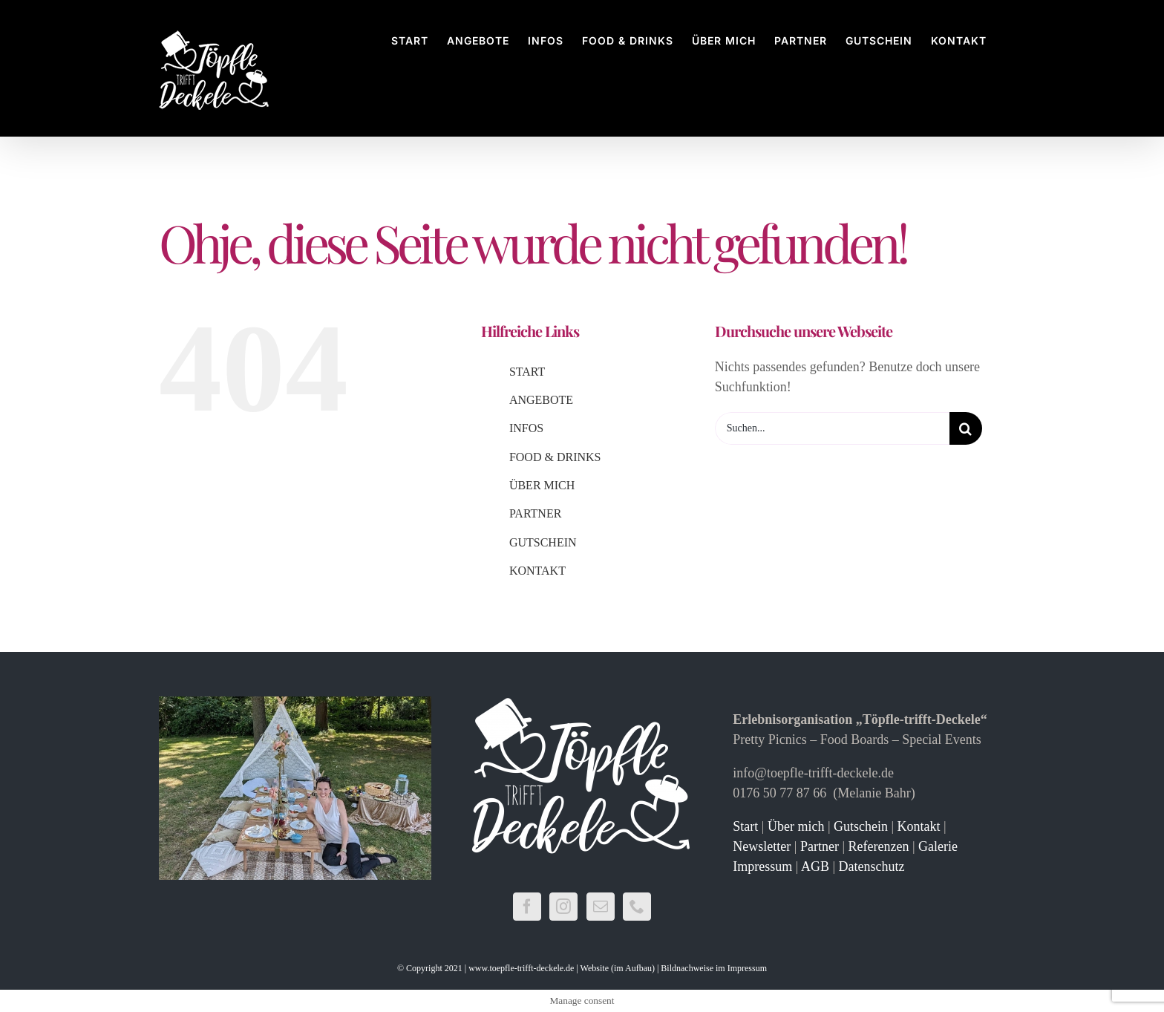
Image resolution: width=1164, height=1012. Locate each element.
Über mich (798, 826)
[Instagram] (563, 906)
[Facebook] (527, 906)
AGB (815, 866)
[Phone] (637, 906)
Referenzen (878, 846)
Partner (819, 846)
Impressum (762, 866)
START (527, 371)
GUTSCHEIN (543, 542)
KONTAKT (537, 570)
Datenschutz (872, 866)
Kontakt (919, 826)
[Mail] (600, 906)
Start (745, 826)
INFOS (526, 428)
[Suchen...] (832, 428)
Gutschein (861, 826)
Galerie (938, 846)
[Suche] (965, 428)
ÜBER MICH (542, 485)
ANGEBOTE (541, 400)
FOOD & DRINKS (555, 457)
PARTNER (535, 513)
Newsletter (762, 846)
